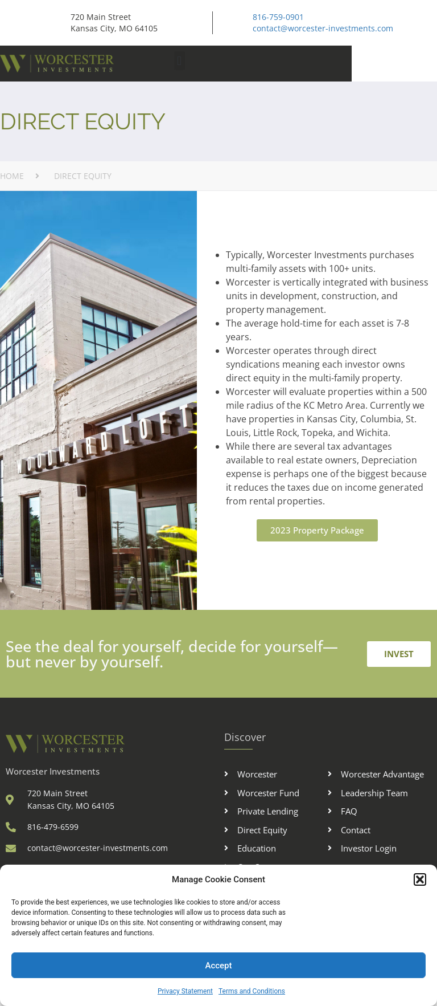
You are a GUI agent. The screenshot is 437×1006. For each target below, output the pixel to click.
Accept (218, 965)
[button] (420, 879)
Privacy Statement (185, 991)
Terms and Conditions (251, 991)
